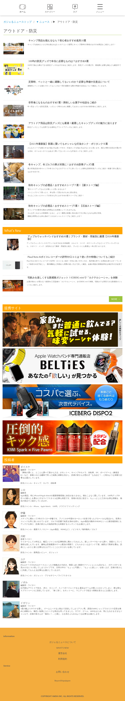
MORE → (115, 299)
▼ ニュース (43, 21)
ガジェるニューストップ (17, 21)
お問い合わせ (62, 671)
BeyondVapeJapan (63, 680)
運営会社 (62, 653)
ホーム (22, 11)
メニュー (100, 8)
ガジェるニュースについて (62, 642)
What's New (62, 647)
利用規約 (62, 658)
